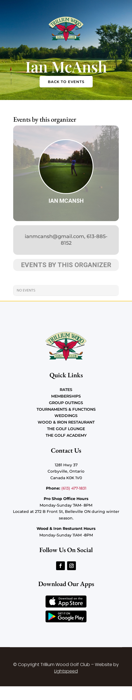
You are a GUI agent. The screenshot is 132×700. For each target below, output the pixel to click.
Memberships (66, 396)
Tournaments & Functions (66, 409)
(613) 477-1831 (73, 488)
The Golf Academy (66, 435)
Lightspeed (66, 671)
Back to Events (66, 81)
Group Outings (66, 402)
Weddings (66, 415)
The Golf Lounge (66, 428)
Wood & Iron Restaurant (66, 422)
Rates (66, 389)
